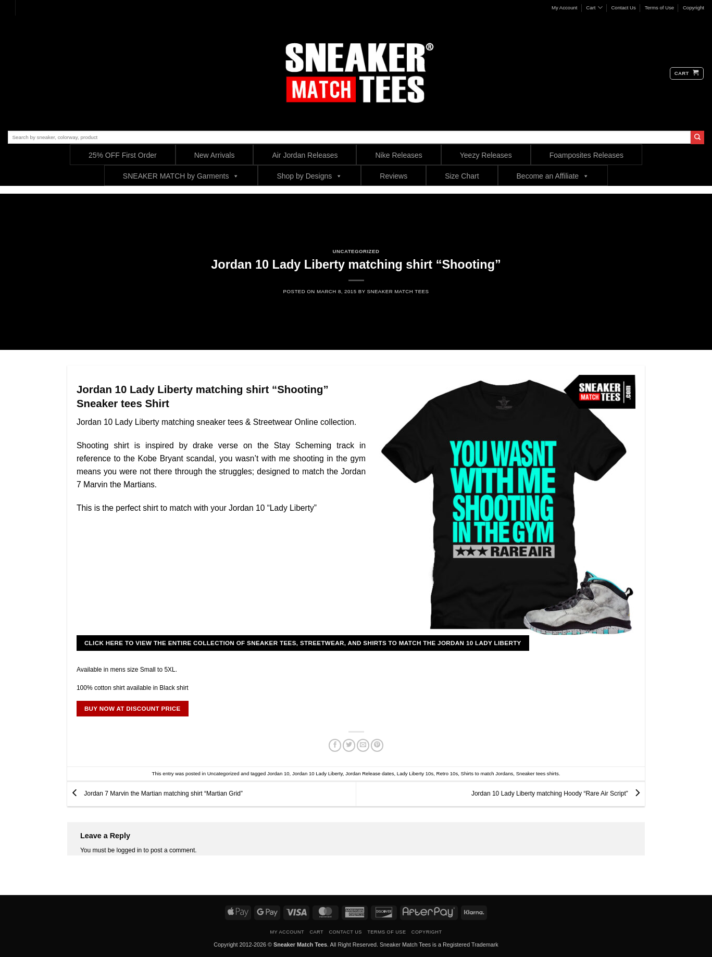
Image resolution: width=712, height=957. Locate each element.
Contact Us (623, 7)
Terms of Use (659, 7)
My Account (565, 7)
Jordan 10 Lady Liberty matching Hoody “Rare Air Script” (558, 793)
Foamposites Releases (586, 155)
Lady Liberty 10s (415, 773)
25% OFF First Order (123, 155)
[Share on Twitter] (349, 745)
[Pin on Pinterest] (377, 745)
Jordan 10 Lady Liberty (317, 773)
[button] (687, 73)
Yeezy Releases (486, 155)
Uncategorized (356, 251)
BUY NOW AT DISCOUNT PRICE (132, 708)
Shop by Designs (309, 176)
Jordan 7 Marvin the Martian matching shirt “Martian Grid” (155, 793)
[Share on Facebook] (335, 745)
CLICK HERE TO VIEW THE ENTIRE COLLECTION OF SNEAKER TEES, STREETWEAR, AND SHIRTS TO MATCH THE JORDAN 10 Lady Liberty (302, 642)
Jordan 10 (278, 773)
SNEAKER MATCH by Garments (181, 176)
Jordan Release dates (369, 773)
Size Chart (462, 176)
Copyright (693, 7)
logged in (129, 850)
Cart (594, 7)
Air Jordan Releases (305, 155)
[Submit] (697, 137)
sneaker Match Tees (398, 291)
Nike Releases (398, 155)
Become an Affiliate (553, 176)
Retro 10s (447, 773)
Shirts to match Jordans (487, 773)
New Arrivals (214, 155)
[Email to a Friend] (363, 745)
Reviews (393, 176)
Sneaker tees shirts (537, 773)
